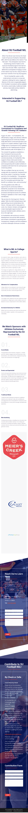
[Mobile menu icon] (25, 3)
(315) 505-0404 (11, 608)
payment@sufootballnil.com (13, 739)
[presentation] (14, 634)
